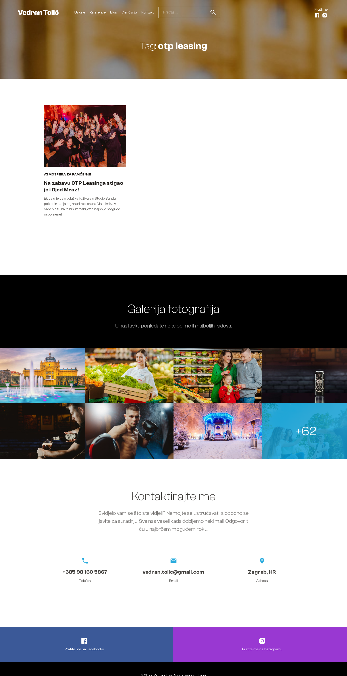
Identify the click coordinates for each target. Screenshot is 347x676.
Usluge (79, 12)
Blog (113, 12)
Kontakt (147, 12)
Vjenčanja (129, 12)
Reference (98, 12)
